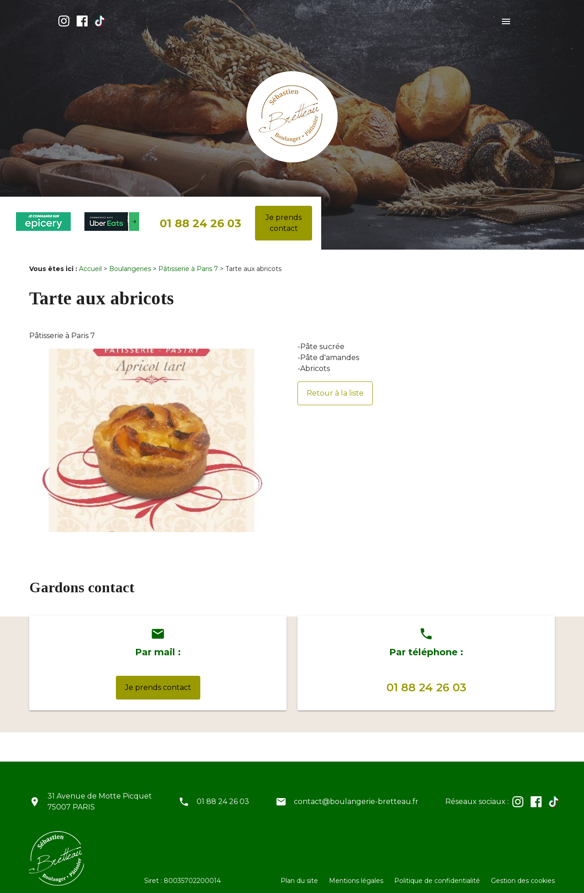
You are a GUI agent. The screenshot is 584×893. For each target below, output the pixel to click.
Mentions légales (356, 873)
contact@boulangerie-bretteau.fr (356, 794)
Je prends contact (284, 215)
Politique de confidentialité (437, 873)
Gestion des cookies (523, 873)
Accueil (90, 261)
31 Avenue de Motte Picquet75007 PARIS (99, 794)
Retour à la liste (335, 385)
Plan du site (299, 873)
